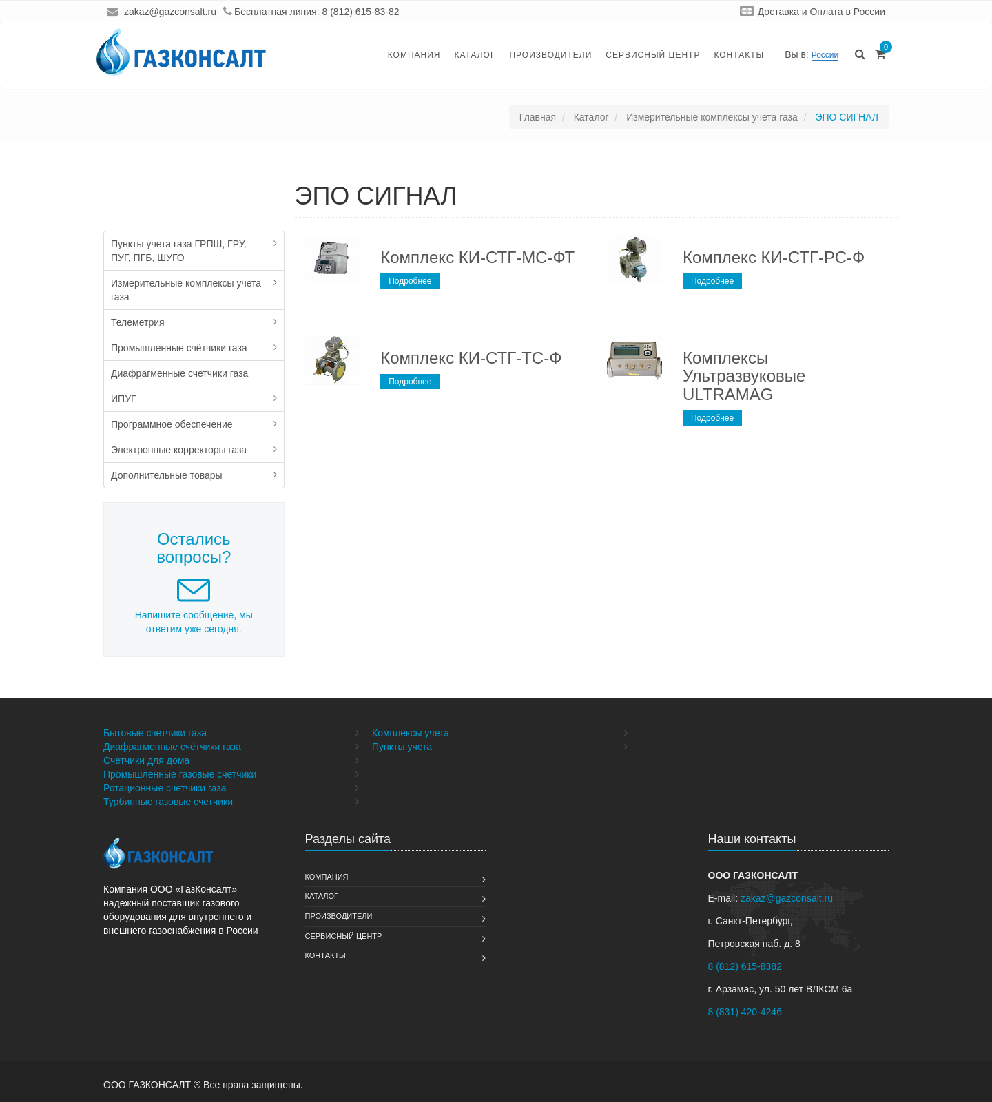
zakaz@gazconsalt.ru (170, 11)
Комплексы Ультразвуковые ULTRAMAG (744, 376)
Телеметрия (138, 322)
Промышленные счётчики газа (179, 347)
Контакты (739, 55)
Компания (414, 55)
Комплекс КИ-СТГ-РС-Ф (774, 257)
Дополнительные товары (167, 475)
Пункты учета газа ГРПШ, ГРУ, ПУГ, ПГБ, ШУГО (179, 250)
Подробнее (410, 281)
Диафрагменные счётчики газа (172, 746)
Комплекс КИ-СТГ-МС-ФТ (477, 257)
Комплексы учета (410, 732)
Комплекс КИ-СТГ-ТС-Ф (470, 358)
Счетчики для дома (146, 760)
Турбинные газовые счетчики (168, 801)
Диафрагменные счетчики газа (179, 373)
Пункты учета (402, 746)
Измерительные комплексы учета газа (186, 290)
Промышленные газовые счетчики (179, 774)
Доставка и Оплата (800, 11)
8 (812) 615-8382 (745, 966)
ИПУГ (123, 398)
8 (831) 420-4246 (745, 1011)
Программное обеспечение (172, 424)
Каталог (474, 55)
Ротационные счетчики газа (165, 787)
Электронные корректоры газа (179, 449)
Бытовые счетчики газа (155, 732)
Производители (550, 55)
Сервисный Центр (653, 55)
